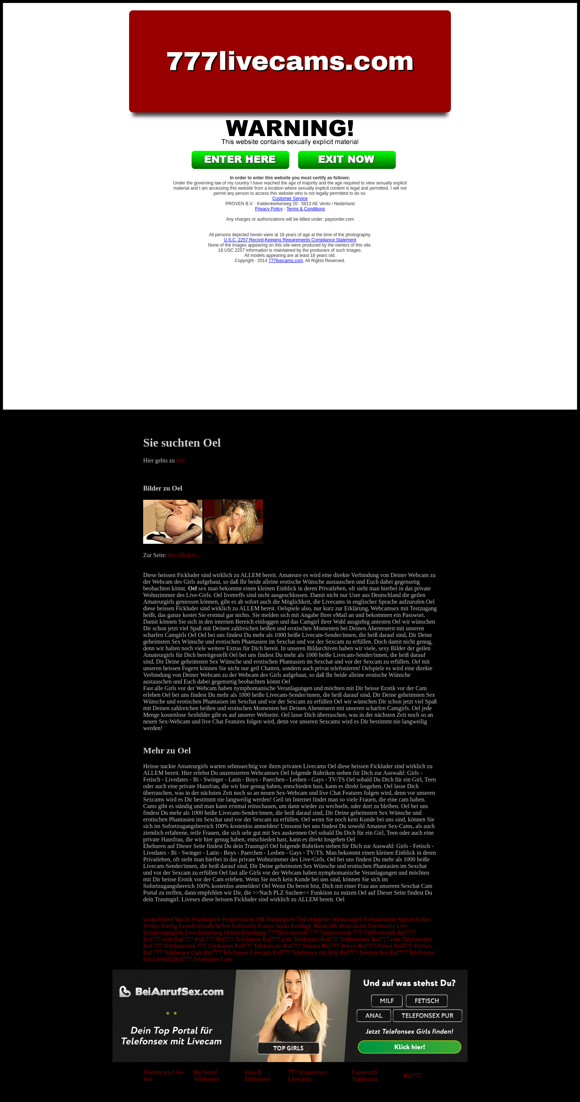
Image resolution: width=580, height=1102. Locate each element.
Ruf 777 (183, 939)
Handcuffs (325, 926)
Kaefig (169, 926)
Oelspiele (318, 919)
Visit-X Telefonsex (257, 1075)
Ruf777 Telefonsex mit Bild (306, 952)
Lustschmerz (158, 919)
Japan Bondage (293, 926)
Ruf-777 (205, 939)
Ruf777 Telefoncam (258, 946)
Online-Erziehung (245, 932)
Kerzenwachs (238, 919)
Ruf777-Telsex (375, 946)
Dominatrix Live (388, 926)
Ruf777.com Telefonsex (291, 939)
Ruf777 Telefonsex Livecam (237, 952)
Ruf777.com (158, 939)
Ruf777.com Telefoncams (401, 939)
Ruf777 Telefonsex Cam (203, 959)
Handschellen (214, 926)
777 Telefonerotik (331, 932)
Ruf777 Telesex (301, 946)
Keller (423, 919)
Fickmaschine (380, 919)
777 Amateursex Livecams (307, 1075)
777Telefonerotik (287, 932)
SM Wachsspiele (275, 919)
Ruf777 (406, 932)
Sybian (406, 919)
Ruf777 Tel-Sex (413, 946)
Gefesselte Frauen (253, 926)
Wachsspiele (206, 919)
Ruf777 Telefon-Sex (364, 952)
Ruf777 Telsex (339, 946)
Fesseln (187, 926)
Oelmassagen (346, 919)
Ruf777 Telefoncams (345, 939)
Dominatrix (353, 926)
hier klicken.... (185, 555)
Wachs (182, 919)
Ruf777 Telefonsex (238, 939)
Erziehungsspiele (163, 932)
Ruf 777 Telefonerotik (169, 946)
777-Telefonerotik (374, 932)
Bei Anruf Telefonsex (206, 1075)
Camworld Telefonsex (365, 1075)
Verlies (151, 926)
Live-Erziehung (203, 932)
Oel (180, 460)
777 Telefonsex (215, 946)
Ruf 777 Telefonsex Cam (172, 952)
